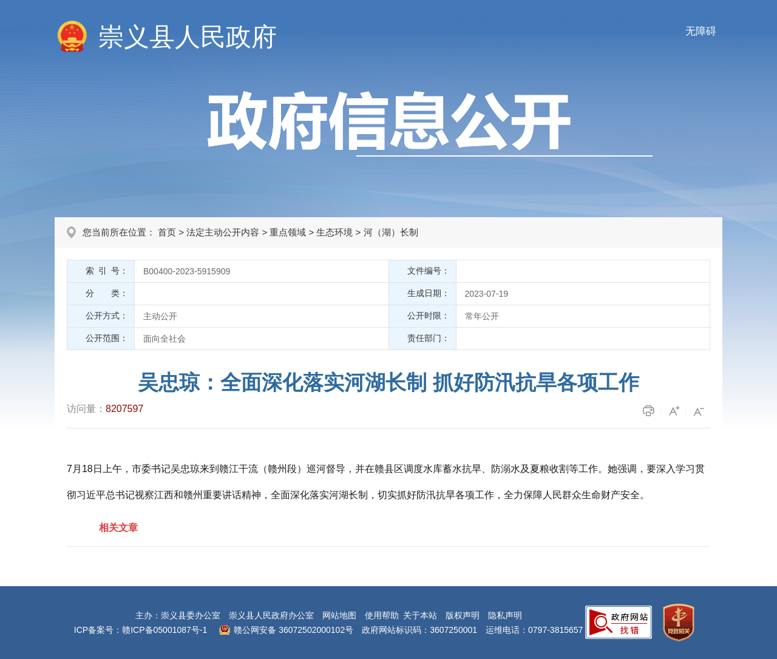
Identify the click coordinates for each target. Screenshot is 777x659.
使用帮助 (382, 615)
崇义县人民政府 (187, 36)
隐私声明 (505, 615)
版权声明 (463, 615)
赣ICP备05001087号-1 (164, 630)
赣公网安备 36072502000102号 (293, 630)
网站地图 (339, 615)
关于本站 (420, 615)
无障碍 (700, 31)
